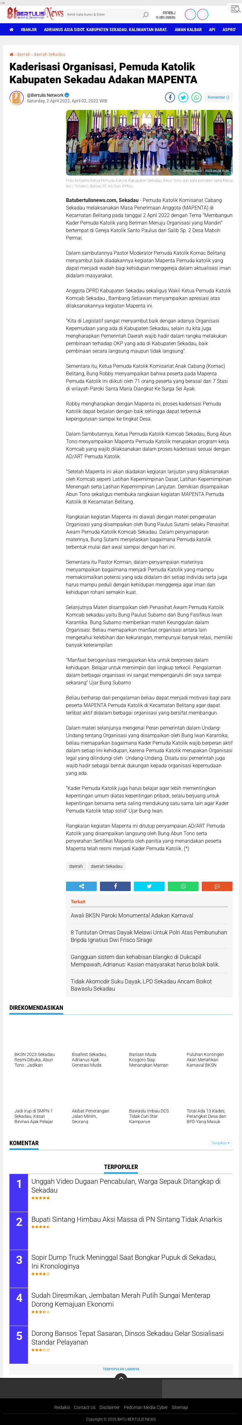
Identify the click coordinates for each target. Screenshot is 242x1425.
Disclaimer (110, 1407)
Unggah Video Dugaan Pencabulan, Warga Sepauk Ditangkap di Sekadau (126, 1186)
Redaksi (62, 1407)
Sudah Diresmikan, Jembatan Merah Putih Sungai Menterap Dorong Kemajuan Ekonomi (120, 1300)
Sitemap (180, 1407)
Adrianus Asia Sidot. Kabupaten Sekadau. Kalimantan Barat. (106, 29)
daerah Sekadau (49, 54)
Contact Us (85, 1407)
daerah (23, 54)
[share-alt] (81, 886)
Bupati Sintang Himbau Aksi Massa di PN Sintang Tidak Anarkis (126, 1219)
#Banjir (29, 29)
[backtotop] (121, 1379)
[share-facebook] (170, 97)
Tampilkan (220, 1143)
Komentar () (218, 97)
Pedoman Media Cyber (146, 1407)
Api (212, 29)
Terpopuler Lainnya (121, 1369)
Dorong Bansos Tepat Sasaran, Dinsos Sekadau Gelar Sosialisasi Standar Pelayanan (127, 1338)
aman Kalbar (188, 29)
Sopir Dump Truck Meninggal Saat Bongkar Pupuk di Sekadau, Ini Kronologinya (123, 1262)
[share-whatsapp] (196, 97)
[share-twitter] (183, 97)
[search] (107, 14)
